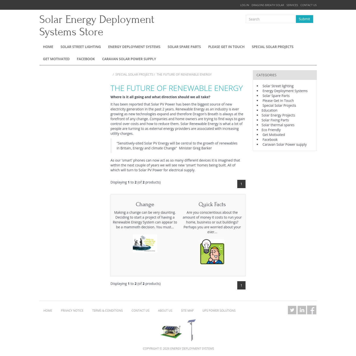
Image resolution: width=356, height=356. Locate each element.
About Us (165, 310)
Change (145, 204)
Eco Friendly (271, 129)
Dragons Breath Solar (268, 5)
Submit (304, 19)
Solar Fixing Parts (275, 120)
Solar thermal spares (278, 125)
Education (269, 110)
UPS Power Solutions (219, 310)
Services (292, 5)
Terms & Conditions (107, 310)
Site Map (187, 310)
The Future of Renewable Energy (184, 74)
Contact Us (309, 5)
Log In (244, 5)
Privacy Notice (72, 310)
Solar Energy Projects (278, 115)
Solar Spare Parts (184, 46)
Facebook (86, 59)
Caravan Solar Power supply (129, 59)
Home (48, 46)
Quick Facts (212, 204)
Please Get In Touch (226, 46)
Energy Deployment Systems (134, 46)
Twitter (292, 310)
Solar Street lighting (81, 46)
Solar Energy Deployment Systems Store (96, 25)
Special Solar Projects (272, 46)
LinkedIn (302, 310)
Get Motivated (56, 59)
